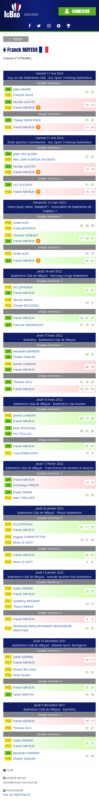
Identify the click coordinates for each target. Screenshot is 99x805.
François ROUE (23, 95)
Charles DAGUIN (24, 357)
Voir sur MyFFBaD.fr (16, 795)
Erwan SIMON (22, 492)
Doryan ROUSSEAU (26, 305)
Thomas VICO (22, 382)
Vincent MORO (23, 300)
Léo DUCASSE (22, 185)
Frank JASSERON (24, 228)
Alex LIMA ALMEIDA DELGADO (34, 159)
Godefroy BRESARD (26, 601)
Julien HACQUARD (25, 154)
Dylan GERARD (23, 588)
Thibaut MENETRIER (26, 120)
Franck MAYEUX (23, 107)
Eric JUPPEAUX (23, 287)
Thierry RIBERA (23, 607)
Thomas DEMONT (25, 235)
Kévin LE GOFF (23, 542)
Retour (17, 39)
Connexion (77, 11)
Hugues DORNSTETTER (29, 537)
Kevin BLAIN (21, 675)
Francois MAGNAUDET (28, 325)
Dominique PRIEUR (26, 485)
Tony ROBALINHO (25, 453)
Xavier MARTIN (23, 694)
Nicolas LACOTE (24, 102)
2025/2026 (31, 14)
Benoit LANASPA (24, 364)
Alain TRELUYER (24, 498)
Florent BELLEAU (24, 669)
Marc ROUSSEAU (24, 428)
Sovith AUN (20, 223)
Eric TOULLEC (22, 434)
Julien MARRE (22, 89)
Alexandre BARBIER (26, 351)
